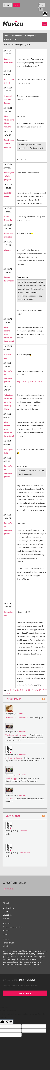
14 (37, 690)
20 (10, 693)
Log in (7, 5)
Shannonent (23, 831)
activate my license (14, 758)
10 (26, 690)
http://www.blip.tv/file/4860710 (29, 382)
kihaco (21, 714)
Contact (6, 911)
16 (43, 690)
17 (45, 690)
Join (16, 5)
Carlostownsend (24, 853)
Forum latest (13, 699)
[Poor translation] (9, 1021)
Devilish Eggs (11, 778)
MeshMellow (8, 908)
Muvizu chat (12, 815)
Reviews (6, 930)
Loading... (9, 888)
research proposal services (17, 717)
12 (32, 690)
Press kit (6, 923)
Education (7, 915)
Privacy (6, 939)
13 (34, 690)
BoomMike (22, 732)
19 (7, 693)
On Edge (9, 798)
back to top (25, 993)
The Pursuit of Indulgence (17, 735)
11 (29, 690)
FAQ (15, 39)
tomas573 (22, 754)
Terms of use (8, 942)
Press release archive (12, 927)
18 (4, 693)
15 (40, 690)
